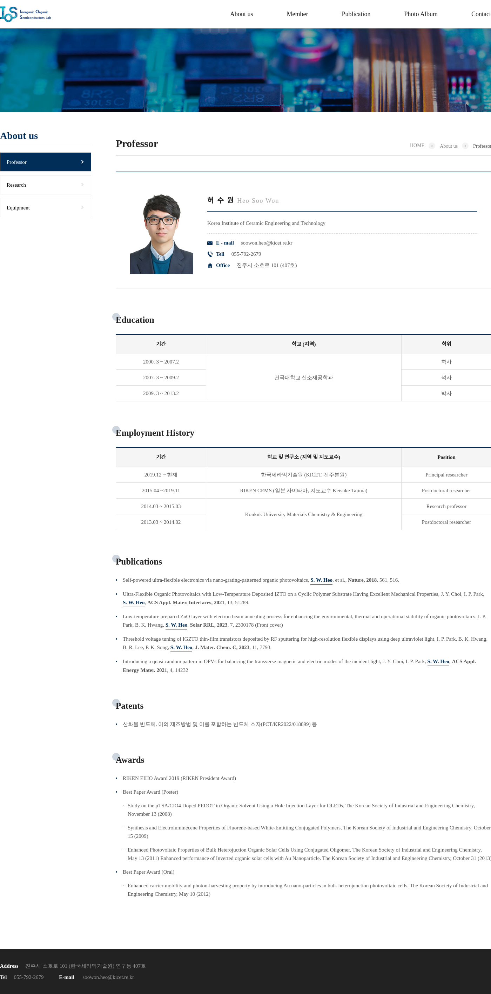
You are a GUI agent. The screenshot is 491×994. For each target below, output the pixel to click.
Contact (481, 14)
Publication (356, 14)
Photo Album (421, 14)
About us (241, 14)
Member (297, 14)
